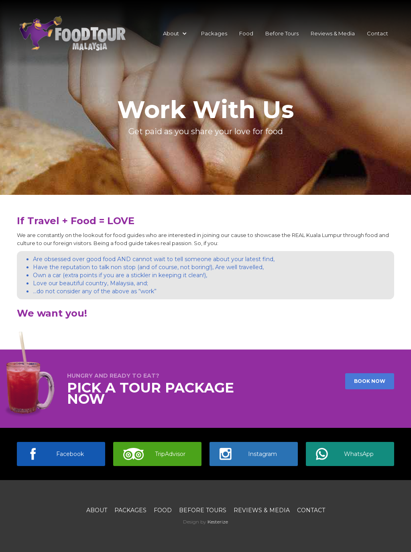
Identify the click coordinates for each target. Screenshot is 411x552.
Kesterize (218, 522)
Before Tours (282, 33)
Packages (214, 33)
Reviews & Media (333, 33)
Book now (369, 381)
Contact (377, 33)
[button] (175, 33)
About (96, 510)
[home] (72, 33)
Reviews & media (262, 510)
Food (246, 33)
